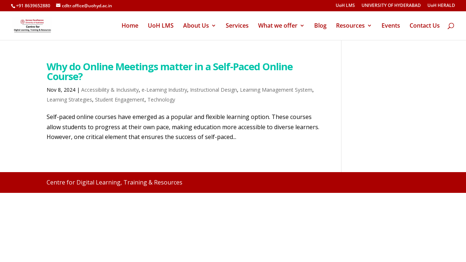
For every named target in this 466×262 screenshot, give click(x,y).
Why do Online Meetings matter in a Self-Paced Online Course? (170, 71)
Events (391, 26)
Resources (350, 26)
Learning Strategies (69, 99)
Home (130, 26)
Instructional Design (213, 89)
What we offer (277, 26)
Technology (161, 99)
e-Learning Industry (164, 89)
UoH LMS (345, 5)
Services (237, 26)
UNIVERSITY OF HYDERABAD (391, 5)
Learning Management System (276, 89)
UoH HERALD (441, 5)
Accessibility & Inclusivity (110, 89)
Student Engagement (120, 99)
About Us (196, 26)
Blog (320, 26)
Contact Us (425, 26)
